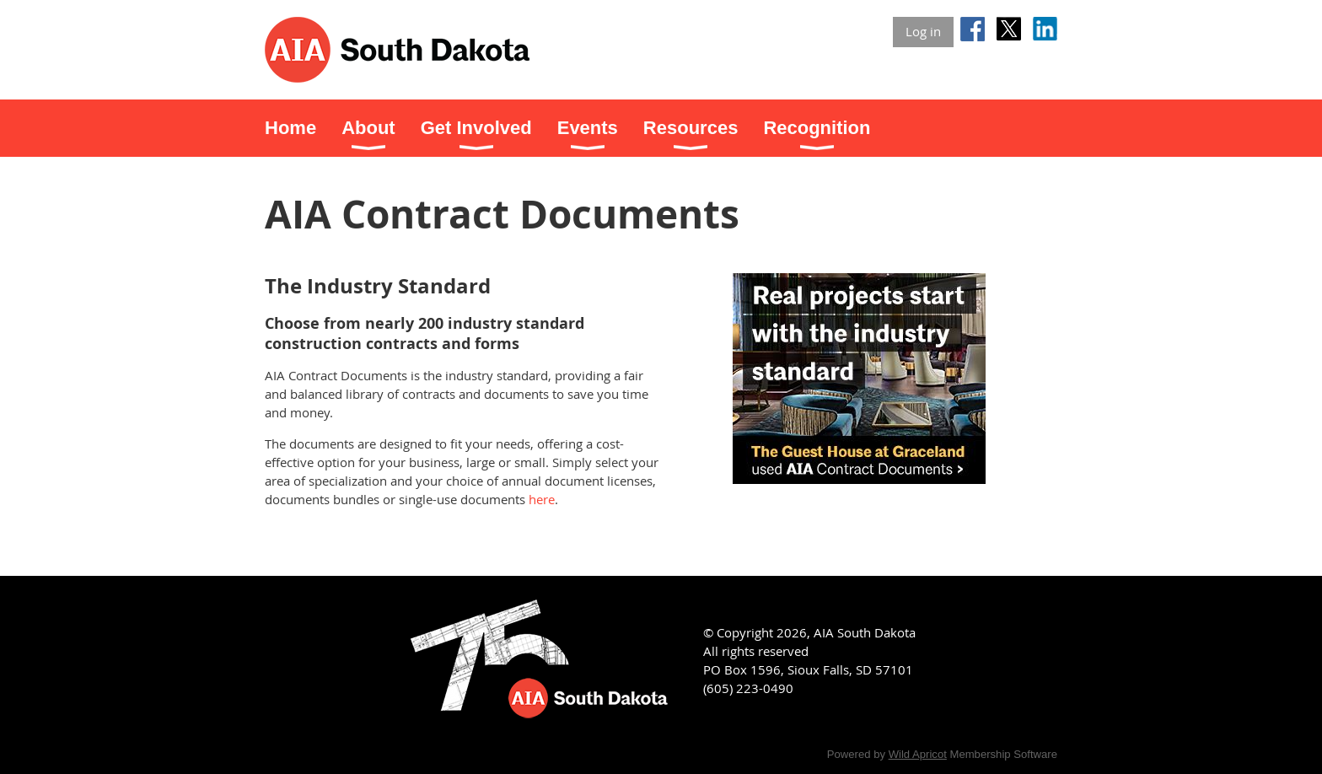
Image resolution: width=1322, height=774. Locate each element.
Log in (923, 31)
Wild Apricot (918, 754)
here (542, 499)
